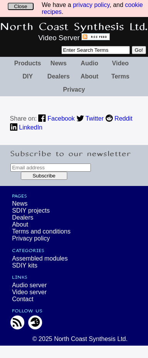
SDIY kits (24, 265)
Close (20, 6)
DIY (27, 76)
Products (27, 63)
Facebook (56, 118)
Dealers (59, 76)
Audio (89, 63)
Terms (120, 76)
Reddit (119, 118)
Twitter (90, 118)
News (59, 63)
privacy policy (91, 5)
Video (120, 63)
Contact (22, 299)
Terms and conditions (41, 231)
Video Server (59, 38)
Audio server (29, 285)
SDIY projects (31, 210)
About (89, 76)
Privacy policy (31, 238)
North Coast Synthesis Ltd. (74, 27)
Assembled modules (40, 258)
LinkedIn (26, 127)
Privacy (74, 89)
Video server (29, 292)
